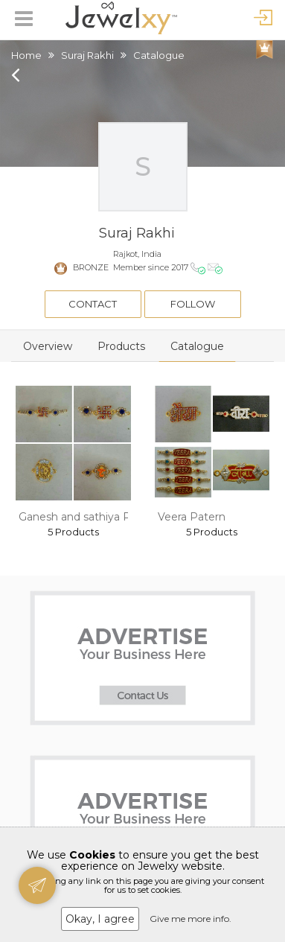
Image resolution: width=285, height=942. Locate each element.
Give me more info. (190, 918)
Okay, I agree (100, 919)
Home (26, 55)
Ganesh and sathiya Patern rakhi (102, 516)
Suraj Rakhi (87, 55)
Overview (47, 346)
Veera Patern (191, 516)
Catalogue (197, 346)
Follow (192, 304)
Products (121, 346)
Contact (92, 304)
